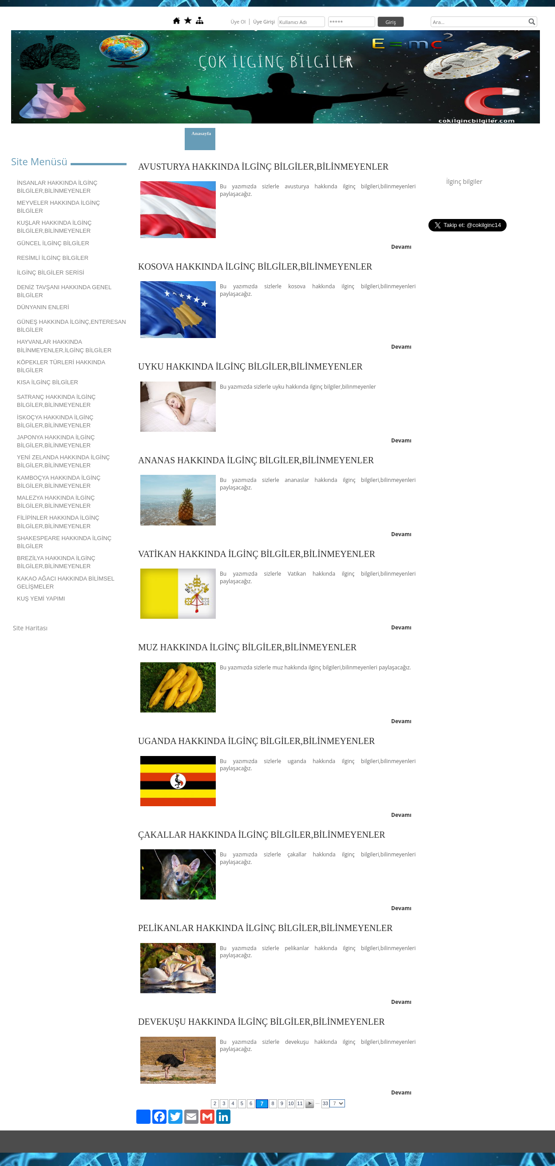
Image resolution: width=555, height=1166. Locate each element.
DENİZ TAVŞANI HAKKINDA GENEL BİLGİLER (64, 291)
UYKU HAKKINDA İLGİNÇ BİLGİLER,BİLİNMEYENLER (250, 366)
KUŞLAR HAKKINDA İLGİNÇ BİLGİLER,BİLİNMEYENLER (54, 226)
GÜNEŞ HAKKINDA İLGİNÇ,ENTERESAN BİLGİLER (71, 325)
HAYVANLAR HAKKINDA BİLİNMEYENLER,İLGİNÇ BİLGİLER (64, 345)
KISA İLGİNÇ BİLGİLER (47, 382)
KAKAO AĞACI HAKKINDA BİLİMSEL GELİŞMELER (66, 582)
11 (299, 1103)
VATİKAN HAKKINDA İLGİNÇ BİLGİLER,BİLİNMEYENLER (256, 554)
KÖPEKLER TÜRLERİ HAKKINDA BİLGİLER (61, 366)
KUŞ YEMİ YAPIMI (41, 598)
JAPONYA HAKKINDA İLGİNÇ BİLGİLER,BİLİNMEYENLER (56, 441)
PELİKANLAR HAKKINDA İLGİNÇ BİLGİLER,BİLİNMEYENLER (265, 928)
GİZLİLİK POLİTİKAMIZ (334, 133)
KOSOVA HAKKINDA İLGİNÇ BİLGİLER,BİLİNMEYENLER (255, 266)
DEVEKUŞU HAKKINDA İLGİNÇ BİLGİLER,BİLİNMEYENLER (261, 1022)
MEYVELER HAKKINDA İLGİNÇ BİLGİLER (58, 206)
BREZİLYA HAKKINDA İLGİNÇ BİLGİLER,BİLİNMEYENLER (56, 562)
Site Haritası (30, 628)
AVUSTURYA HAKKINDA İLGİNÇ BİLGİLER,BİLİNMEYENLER (263, 166)
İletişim (279, 133)
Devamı (401, 247)
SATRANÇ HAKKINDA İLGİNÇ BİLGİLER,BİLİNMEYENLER (56, 401)
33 (325, 1103)
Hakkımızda (241, 133)
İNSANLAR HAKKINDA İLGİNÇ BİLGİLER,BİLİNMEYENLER (57, 186)
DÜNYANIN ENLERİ (43, 307)
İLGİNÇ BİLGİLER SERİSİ (50, 272)
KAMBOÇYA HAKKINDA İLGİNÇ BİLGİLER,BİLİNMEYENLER (58, 481)
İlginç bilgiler (464, 181)
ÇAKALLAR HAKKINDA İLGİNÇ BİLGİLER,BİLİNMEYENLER (261, 835)
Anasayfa (201, 133)
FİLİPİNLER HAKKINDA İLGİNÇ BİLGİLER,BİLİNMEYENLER (58, 521)
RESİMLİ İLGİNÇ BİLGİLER (52, 258)
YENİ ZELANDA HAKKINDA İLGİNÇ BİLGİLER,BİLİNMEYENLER (63, 461)
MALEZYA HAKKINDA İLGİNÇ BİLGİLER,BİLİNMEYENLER (56, 501)
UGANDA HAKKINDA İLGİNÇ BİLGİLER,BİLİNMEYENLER (256, 741)
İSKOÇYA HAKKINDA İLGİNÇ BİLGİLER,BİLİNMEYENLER (55, 421)
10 (290, 1103)
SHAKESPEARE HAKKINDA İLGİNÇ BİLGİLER (64, 542)
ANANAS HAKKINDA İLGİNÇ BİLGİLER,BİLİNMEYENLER (256, 460)
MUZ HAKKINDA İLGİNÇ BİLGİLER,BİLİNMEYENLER (247, 647)
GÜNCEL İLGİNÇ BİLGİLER (53, 243)
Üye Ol (238, 21)
